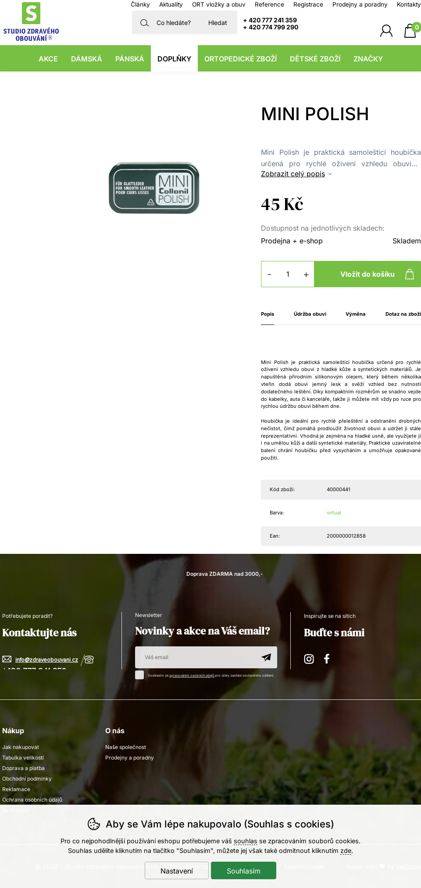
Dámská (86, 58)
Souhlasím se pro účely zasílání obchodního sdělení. (206, 674)
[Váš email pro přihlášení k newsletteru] (195, 657)
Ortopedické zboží (240, 58)
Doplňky (174, 58)
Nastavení (177, 871)
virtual (334, 513)
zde (345, 850)
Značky (368, 58)
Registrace (308, 4)
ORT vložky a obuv (219, 4)
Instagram (309, 657)
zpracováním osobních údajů (191, 676)
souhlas (245, 841)
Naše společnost (125, 747)
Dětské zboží (315, 58)
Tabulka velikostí (23, 757)
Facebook (329, 657)
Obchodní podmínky (27, 778)
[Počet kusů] (287, 274)
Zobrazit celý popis (293, 173)
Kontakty (409, 4)
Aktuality (171, 4)
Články (140, 4)
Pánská (129, 58)
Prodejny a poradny (360, 4)
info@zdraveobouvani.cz (46, 660)
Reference (269, 4)
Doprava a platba (23, 768)
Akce (48, 58)
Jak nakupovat (20, 747)
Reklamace (16, 789)
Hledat (217, 22)
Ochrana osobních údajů (32, 799)
